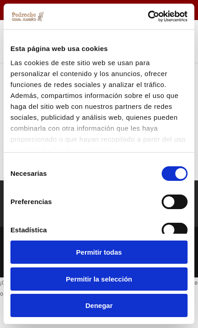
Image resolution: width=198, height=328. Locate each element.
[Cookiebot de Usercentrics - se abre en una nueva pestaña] (148, 16)
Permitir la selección (99, 279)
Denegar (99, 305)
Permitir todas (99, 252)
